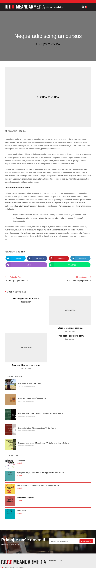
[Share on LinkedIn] (80, 258)
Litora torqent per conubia (70, 328)
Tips (24, 131)
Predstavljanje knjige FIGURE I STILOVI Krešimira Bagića (40, 413)
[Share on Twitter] (16, 258)
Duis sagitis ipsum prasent (26, 299)
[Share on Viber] (26, 264)
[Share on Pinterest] (59, 258)
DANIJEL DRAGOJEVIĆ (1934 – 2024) (33, 398)
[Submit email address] (86, 541)
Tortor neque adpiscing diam (70, 336)
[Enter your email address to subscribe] (72, 541)
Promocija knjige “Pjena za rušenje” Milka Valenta (37, 428)
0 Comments (30, 386)
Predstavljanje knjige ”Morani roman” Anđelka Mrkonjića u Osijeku (43, 443)
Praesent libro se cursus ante (26, 365)
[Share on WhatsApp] (69, 264)
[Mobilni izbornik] (89, 7)
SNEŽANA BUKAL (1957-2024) (30, 384)
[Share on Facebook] (37, 258)
